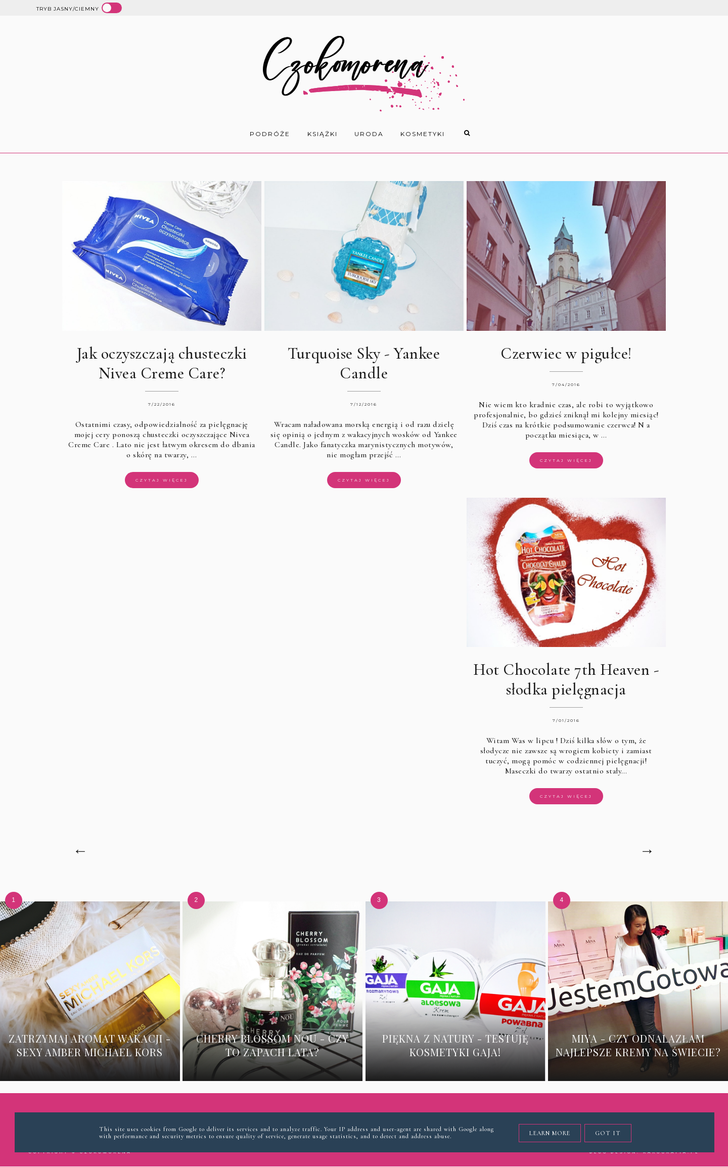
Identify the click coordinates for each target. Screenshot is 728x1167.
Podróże (270, 134)
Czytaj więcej (161, 480)
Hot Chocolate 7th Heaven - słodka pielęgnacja (566, 679)
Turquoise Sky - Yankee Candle (364, 363)
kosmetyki (422, 134)
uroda (369, 134)
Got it (608, 1133)
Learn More (549, 1133)
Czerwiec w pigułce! (566, 353)
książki (322, 134)
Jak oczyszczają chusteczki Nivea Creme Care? (161, 363)
